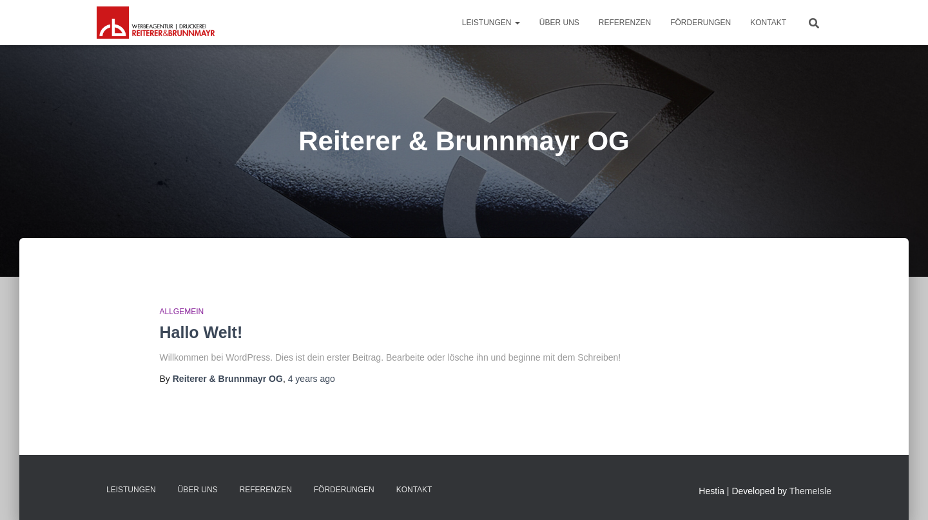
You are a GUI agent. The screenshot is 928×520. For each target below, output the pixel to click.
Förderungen (700, 22)
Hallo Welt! (201, 332)
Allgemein (182, 311)
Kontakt (768, 22)
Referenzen (625, 22)
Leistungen (491, 22)
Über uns (559, 22)
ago (311, 379)
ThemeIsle (810, 491)
